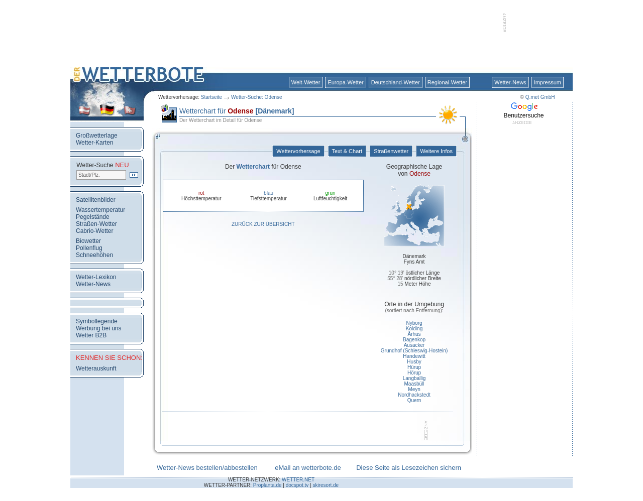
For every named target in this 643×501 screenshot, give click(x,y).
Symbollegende (97, 321)
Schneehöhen (94, 255)
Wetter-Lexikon (96, 277)
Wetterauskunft (96, 368)
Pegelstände (93, 216)
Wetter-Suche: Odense (256, 97)
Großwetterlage (97, 135)
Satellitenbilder (96, 199)
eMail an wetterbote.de (308, 467)
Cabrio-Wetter (94, 230)
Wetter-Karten (94, 142)
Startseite (211, 97)
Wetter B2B (91, 335)
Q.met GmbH (540, 97)
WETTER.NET (298, 479)
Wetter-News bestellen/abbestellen (207, 467)
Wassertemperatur (100, 209)
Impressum (547, 82)
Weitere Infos (436, 151)
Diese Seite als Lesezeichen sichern (408, 467)
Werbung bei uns (99, 328)
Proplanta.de (267, 485)
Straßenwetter (391, 151)
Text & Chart (347, 151)
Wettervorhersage (298, 151)
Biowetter (88, 240)
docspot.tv (297, 485)
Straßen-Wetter (96, 223)
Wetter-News (510, 82)
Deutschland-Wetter (395, 82)
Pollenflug (89, 248)
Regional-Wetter (447, 82)
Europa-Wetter (345, 82)
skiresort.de (325, 485)
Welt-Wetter (305, 82)
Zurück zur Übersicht (263, 224)
